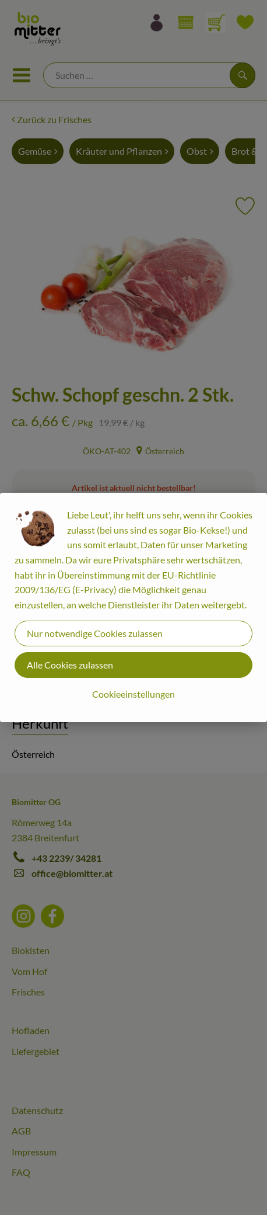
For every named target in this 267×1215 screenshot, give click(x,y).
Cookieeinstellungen (133, 693)
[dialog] (133, 607)
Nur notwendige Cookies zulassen (95, 633)
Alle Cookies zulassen (70, 664)
